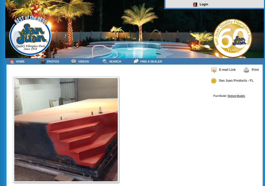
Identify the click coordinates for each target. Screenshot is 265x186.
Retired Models (236, 96)
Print (251, 70)
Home (17, 61)
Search (111, 61)
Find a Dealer (147, 61)
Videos (80, 61)
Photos (49, 61)
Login (200, 5)
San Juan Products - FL (232, 81)
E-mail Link (223, 70)
